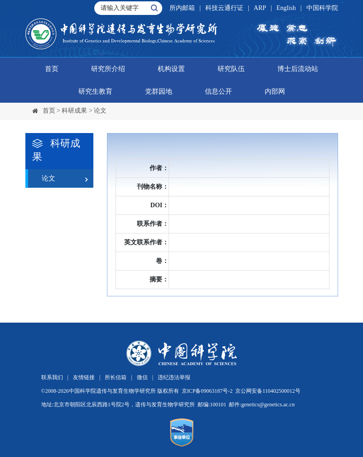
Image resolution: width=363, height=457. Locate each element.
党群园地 (158, 91)
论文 (100, 110)
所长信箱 (115, 377)
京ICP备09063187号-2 (207, 391)
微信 (142, 377)
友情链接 (84, 377)
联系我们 (52, 377)
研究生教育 (95, 91)
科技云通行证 (224, 8)
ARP (260, 8)
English (286, 8)
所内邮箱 (182, 8)
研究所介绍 (108, 68)
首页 (51, 68)
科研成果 (74, 110)
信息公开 (218, 91)
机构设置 (171, 68)
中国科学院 (322, 8)
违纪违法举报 (174, 377)
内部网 (275, 91)
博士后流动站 (297, 68)
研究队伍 (231, 68)
